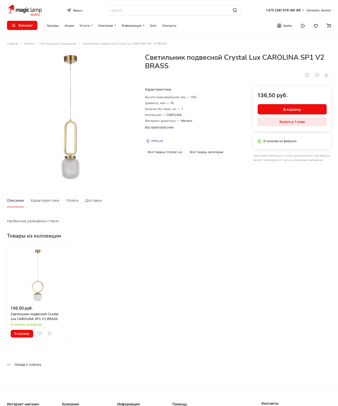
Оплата (72, 200)
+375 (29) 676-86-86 (283, 10)
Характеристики (45, 200)
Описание (15, 200)
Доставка (93, 200)
